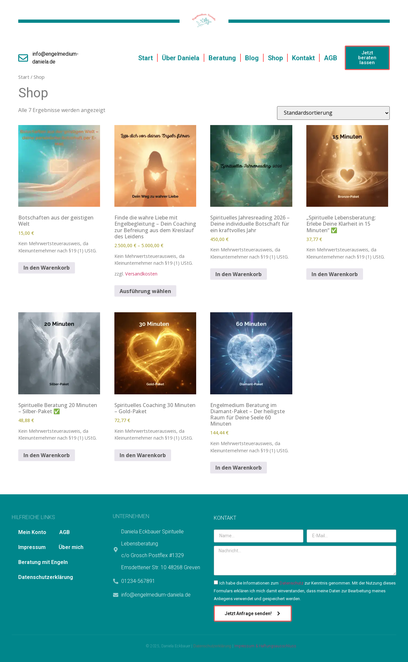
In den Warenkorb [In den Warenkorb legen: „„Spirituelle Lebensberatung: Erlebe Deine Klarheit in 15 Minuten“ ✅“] (335, 274)
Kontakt (303, 58)
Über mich (71, 547)
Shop (275, 58)
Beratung (222, 58)
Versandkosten (141, 274)
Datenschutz (291, 583)
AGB (330, 58)
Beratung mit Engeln (43, 562)
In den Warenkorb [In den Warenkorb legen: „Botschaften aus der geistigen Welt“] (46, 267)
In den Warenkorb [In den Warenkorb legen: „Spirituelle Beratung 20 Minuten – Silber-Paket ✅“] (46, 455)
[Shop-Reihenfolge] (333, 113)
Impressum (32, 547)
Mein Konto (32, 532)
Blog (252, 58)
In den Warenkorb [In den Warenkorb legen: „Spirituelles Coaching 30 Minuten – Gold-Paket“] (143, 455)
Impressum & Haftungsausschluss (265, 646)
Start (145, 58)
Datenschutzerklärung (45, 577)
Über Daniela (180, 58)
